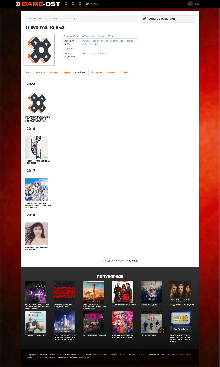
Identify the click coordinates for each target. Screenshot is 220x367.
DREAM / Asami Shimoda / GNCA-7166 (37, 249)
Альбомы (80, 72)
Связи (111, 72)
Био (28, 72)
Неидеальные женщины (182, 305)
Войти (198, 3)
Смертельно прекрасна (94, 335)
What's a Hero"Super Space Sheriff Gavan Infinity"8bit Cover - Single (180, 338)
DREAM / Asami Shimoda (94, 36)
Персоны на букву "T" (49, 18)
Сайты (124, 72)
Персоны (31, 18)
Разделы (94, 3)
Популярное (110, 277)
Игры (67, 72)
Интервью (97, 72)
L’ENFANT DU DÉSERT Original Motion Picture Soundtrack (95, 307)
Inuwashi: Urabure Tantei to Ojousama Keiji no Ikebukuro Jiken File (38, 119)
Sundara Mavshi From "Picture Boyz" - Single (123, 336)
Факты (54, 72)
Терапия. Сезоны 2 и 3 (35, 335)
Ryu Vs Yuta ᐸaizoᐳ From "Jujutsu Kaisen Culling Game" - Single (37, 307)
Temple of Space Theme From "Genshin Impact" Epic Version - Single (65, 337)
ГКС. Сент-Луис (148, 335)
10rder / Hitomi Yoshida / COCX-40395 (37, 162)
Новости (40, 72)
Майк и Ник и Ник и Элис (124, 305)
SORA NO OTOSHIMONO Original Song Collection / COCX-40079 (38, 205)
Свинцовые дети (149, 305)
